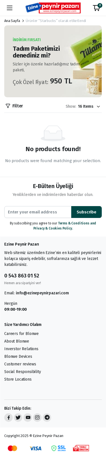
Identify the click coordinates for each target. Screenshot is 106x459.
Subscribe (86, 212)
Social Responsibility (22, 371)
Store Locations (18, 379)
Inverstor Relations (21, 349)
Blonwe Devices (18, 356)
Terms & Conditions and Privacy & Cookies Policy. (64, 225)
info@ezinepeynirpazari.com (42, 293)
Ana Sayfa (12, 21)
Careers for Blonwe (21, 333)
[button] (96, 8)
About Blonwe (16, 341)
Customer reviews (20, 364)
